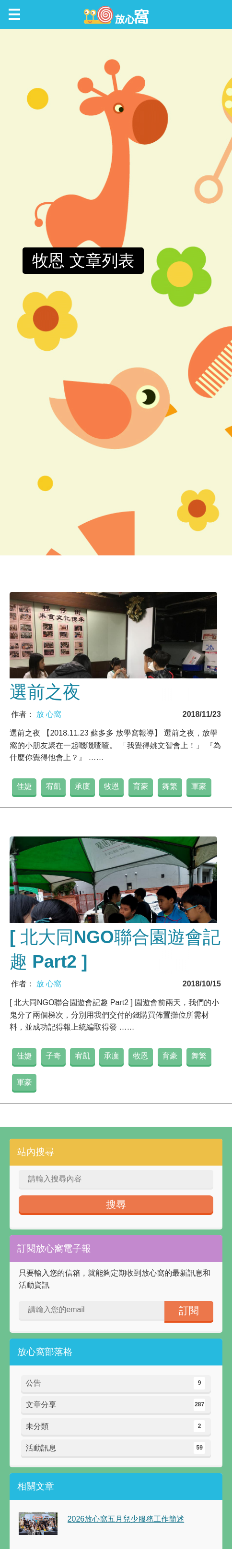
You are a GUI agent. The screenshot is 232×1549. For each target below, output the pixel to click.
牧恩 (111, 786)
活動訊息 (116, 1448)
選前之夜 (45, 692)
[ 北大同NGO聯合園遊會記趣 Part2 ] (115, 949)
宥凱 (53, 786)
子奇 (53, 1056)
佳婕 (24, 786)
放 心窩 (48, 714)
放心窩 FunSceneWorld (116, 14)
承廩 (82, 786)
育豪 (141, 786)
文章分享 (116, 1405)
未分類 (116, 1426)
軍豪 (199, 786)
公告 (116, 1383)
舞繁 (169, 786)
